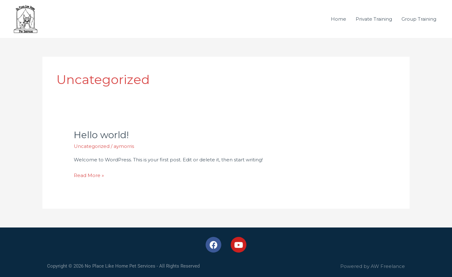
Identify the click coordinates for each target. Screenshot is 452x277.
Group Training (418, 19)
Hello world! (101, 135)
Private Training (374, 19)
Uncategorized (92, 146)
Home (338, 19)
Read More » (89, 174)
